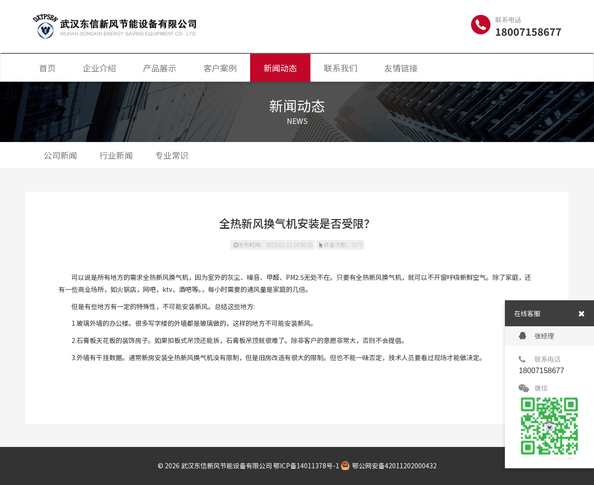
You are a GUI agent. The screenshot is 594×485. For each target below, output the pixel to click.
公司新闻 (60, 155)
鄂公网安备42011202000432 (389, 465)
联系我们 (340, 68)
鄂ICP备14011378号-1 (306, 465)
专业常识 (171, 155)
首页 (47, 68)
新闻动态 (280, 68)
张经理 (536, 336)
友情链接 (401, 68)
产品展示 (159, 68)
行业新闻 (116, 155)
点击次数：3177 (340, 244)
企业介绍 (99, 68)
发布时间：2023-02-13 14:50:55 (273, 244)
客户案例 (220, 68)
